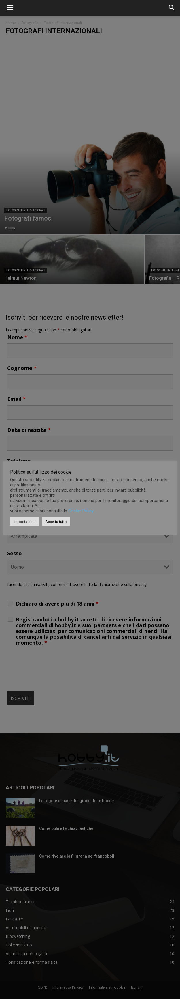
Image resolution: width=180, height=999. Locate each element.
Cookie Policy (81, 510)
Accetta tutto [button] (56, 522)
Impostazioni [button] (24, 522)
